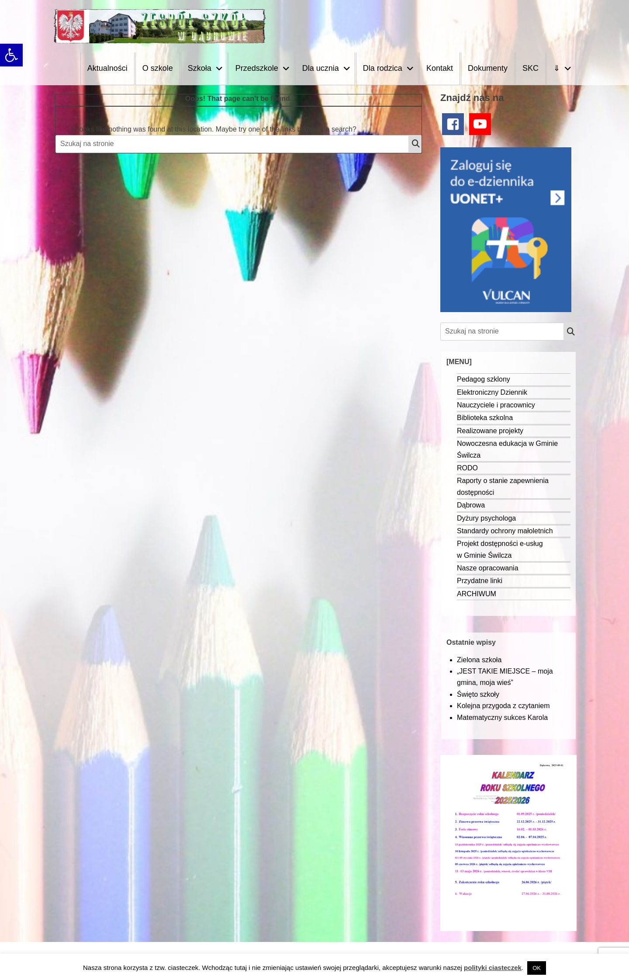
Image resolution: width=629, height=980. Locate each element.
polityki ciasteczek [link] (493, 967)
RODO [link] (467, 468)
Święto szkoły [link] (478, 694)
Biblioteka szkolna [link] (485, 417)
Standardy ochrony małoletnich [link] (505, 531)
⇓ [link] (556, 68)
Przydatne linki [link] (479, 580)
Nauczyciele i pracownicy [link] (496, 405)
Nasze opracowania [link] (487, 568)
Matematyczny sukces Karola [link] (502, 717)
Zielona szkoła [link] (479, 660)
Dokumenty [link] (488, 68)
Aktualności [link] (107, 68)
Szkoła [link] (199, 68)
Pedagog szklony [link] (483, 379)
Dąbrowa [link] (471, 505)
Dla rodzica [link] (382, 68)
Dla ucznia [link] (320, 68)
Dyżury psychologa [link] (486, 518)
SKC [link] (530, 68)
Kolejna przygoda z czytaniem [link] (503, 705)
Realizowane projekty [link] (490, 430)
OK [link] (536, 968)
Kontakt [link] (439, 68)
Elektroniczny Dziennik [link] (492, 392)
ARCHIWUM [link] (476, 594)
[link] (11, 55)
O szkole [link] (157, 68)
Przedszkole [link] (256, 68)
